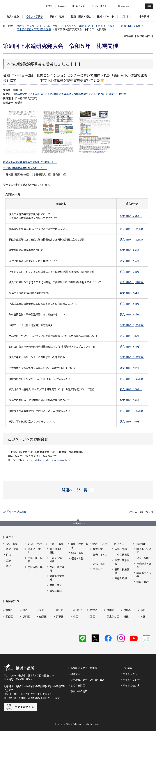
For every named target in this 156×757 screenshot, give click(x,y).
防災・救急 (11, 544)
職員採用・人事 (143, 577)
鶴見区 (43, 647)
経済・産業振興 (122, 565)
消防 (8, 557)
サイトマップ (130, 700)
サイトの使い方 (131, 711)
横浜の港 (98, 551)
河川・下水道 (95, 26)
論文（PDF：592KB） (131, 368)
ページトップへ (78, 523)
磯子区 (60, 640)
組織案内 (75, 700)
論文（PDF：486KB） (131, 314)
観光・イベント (100, 544)
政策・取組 (142, 561)
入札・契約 (121, 551)
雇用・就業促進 (122, 574)
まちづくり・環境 (74, 26)
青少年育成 (56, 593)
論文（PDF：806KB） (131, 250)
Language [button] (62, 6)
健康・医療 (77, 555)
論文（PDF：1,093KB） (132, 379)
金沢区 (93, 640)
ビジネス (119, 544)
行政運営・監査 (143, 568)
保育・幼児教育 (57, 571)
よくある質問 (77, 711)
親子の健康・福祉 (57, 553)
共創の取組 (121, 581)
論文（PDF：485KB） (131, 336)
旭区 (24, 640)
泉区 (41, 640)
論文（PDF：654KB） (131, 216)
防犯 (8, 568)
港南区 (110, 640)
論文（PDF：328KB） (131, 272)
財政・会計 (142, 584)
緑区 (126, 647)
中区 (75, 647)
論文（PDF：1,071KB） (132, 357)
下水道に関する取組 (129, 26)
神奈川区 (78, 640)
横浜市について (143, 553)
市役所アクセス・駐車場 (83, 694)
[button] (78, 490)
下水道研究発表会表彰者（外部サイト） (25, 168)
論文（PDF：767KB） (131, 421)
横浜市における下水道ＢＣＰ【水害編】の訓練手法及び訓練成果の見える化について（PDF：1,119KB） (71, 94)
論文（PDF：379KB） (131, 389)
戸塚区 (60, 647)
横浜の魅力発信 (100, 579)
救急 (8, 563)
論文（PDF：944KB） (131, 293)
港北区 (127, 640)
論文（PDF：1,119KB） (132, 282)
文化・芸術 (99, 566)
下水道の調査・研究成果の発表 (34, 29)
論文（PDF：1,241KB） (132, 229)
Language (127, 694)
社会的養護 (56, 608)
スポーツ (98, 572)
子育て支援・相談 (57, 562)
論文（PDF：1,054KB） (132, 325)
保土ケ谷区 (113, 647)
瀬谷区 (9, 647)
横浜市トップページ (28, 26)
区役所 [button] (49, 6)
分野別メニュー (122, 598)
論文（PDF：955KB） (131, 261)
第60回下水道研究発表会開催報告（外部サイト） (30, 162)
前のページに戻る (16, 511)
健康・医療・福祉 (79, 546)
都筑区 (26, 647)
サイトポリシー (131, 705)
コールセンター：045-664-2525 (87, 705)
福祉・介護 (77, 561)
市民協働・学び (35, 571)
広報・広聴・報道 (143, 592)
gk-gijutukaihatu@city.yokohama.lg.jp (49, 460)
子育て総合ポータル (57, 616)
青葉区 (9, 640)
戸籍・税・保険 (35, 562)
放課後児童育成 (57, 580)
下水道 (110, 26)
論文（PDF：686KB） (131, 304)
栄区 (143, 640)
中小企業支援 (122, 557)
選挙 (138, 599)
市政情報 (140, 544)
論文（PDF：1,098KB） (132, 239)
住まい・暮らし (35, 553)
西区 (92, 647)
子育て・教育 (56, 544)
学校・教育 (56, 588)
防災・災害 (12, 551)
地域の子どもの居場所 (57, 601)
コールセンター (79, 6)
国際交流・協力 (122, 588)
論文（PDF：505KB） (131, 400)
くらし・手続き (51, 26)
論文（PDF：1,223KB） (132, 411)
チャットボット (99, 6)
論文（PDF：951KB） (131, 346)
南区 (143, 647)
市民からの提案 (78, 717)
